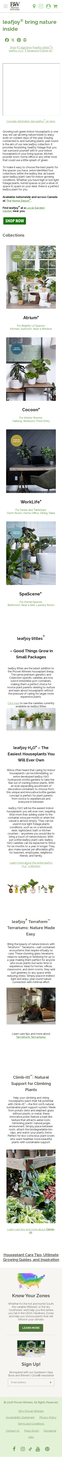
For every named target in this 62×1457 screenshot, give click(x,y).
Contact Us (13, 1430)
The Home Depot (18, 200)
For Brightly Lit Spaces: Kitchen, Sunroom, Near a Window (31, 327)
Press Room (31, 1430)
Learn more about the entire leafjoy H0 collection (31, 864)
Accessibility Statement (20, 1417)
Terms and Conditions (31, 1423)
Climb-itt (47, 50)
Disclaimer (50, 1430)
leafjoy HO (16, 50)
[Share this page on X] (13, 40)
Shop (13, 47)
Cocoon (31, 409)
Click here (13, 703)
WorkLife (30, 501)
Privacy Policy (47, 1417)
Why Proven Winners (31, 1411)
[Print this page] (25, 40)
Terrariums (32, 50)
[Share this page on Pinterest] (19, 40)
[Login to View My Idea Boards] (41, 4)
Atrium (31, 317)
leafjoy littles (42, 47)
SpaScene (31, 593)
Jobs (31, 1437)
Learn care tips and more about (31, 1231)
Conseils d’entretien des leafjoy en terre (31, 121)
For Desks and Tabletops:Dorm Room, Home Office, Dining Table (31, 511)
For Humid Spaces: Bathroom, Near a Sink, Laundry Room (31, 603)
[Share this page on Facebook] (7, 40)
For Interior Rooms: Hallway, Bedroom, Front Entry (31, 419)
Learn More (31, 1327)
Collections (25, 47)
